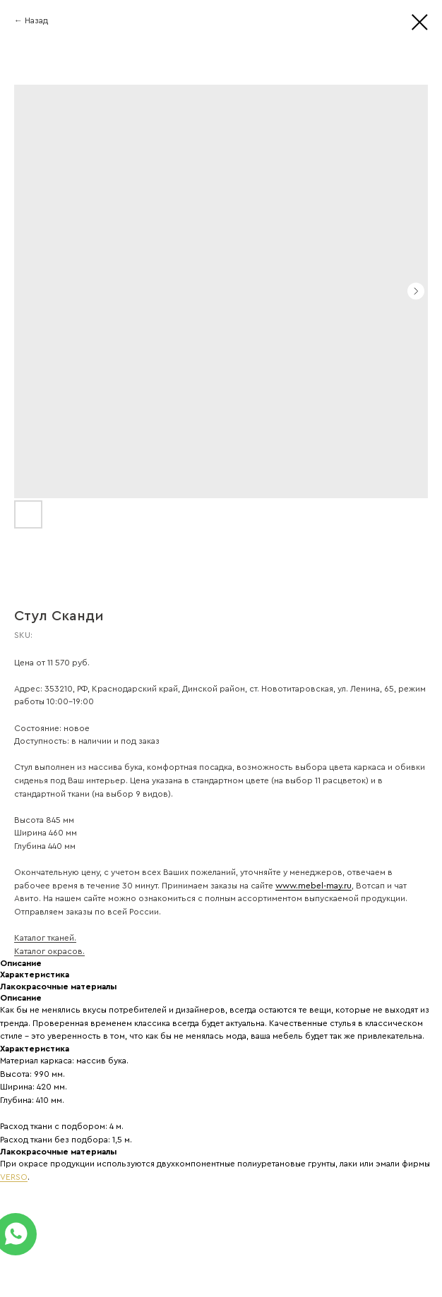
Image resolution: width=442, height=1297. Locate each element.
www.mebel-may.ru (313, 885)
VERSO (14, 1177)
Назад (36, 20)
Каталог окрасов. (49, 951)
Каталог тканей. (45, 938)
